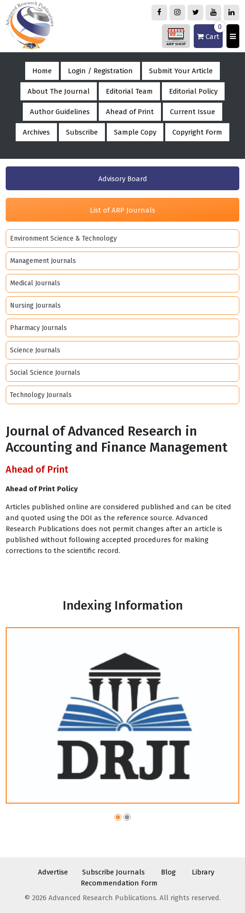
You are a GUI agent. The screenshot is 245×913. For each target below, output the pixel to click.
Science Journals (35, 350)
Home (42, 71)
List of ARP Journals (122, 210)
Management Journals (43, 261)
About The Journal (59, 91)
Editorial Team (129, 91)
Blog (168, 872)
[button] (117, 818)
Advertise (53, 872)
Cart (210, 32)
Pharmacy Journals (38, 328)
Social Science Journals (45, 373)
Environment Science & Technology (63, 238)
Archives (36, 132)
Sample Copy (135, 132)
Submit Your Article (181, 71)
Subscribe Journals (113, 872)
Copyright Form (197, 132)
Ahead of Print (130, 111)
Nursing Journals (35, 305)
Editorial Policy (193, 91)
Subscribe (82, 132)
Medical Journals (35, 283)
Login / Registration (100, 71)
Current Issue (192, 111)
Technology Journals (41, 395)
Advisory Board (122, 179)
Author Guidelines (60, 111)
